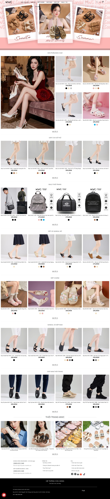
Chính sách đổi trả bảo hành (77, 468)
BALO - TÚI (64, 2)
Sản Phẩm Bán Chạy (55, 53)
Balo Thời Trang (55, 184)
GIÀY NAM (49, 2)
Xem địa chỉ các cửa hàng (55, 483)
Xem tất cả (55, 131)
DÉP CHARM (41, 2)
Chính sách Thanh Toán (76, 465)
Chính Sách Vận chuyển (76, 462)
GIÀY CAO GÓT (25, 2)
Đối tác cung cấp (75, 470)
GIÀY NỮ (33, 2)
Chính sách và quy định (47, 470)
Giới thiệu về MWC (46, 462)
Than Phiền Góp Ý (46, 468)
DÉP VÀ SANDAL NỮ (55, 231)
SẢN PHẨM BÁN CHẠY (27, 6)
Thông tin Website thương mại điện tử (51, 465)
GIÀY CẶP (56, 2)
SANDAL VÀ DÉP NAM (55, 325)
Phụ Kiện (37, 6)
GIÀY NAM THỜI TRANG (55, 371)
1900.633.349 (18, 463)
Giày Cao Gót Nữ (55, 138)
